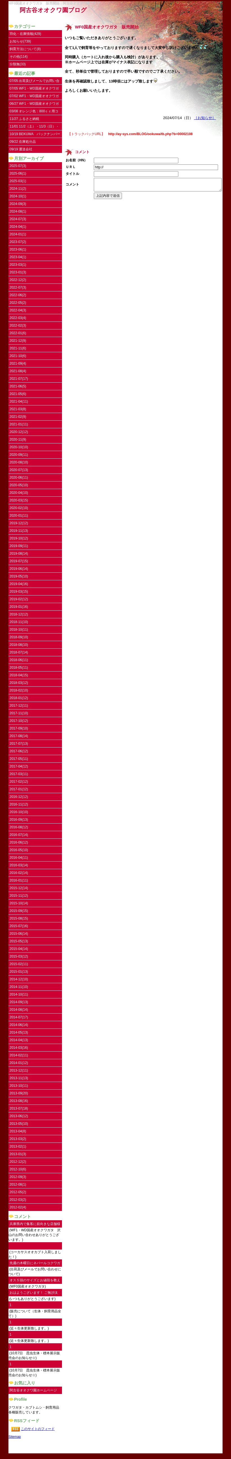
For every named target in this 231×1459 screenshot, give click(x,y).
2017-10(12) (19, 721)
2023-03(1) (18, 265)
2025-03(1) (18, 181)
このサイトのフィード (38, 1429)
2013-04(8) (18, 1131)
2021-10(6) (18, 356)
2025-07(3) (18, 166)
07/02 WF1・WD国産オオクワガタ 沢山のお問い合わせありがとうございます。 (35, 97)
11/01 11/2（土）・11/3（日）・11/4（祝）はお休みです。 (34, 127)
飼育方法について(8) (25, 49)
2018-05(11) (19, 668)
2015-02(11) (19, 964)
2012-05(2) (18, 1192)
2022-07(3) (18, 287)
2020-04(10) (19, 493)
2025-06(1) (18, 173)
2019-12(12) (19, 523)
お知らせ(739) (20, 41)
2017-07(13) (19, 744)
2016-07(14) (19, 835)
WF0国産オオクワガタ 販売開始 (107, 27)
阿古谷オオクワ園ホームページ (33, 1390)
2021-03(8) (18, 409)
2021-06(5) (18, 386)
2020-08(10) (19, 462)
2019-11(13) (19, 531)
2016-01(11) (19, 880)
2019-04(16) (19, 584)
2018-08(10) (19, 645)
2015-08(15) (19, 918)
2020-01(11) (19, 515)
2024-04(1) (18, 227)
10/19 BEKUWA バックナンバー (35, 134)
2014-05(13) (19, 1032)
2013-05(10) (19, 1124)
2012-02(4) (18, 1207)
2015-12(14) (19, 888)
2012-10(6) (18, 1169)
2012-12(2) (18, 1162)
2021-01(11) (19, 424)
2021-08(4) (18, 371)
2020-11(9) (18, 439)
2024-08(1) (18, 211)
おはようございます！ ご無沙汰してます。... (34, 1294)
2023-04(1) (18, 257)
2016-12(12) (19, 797)
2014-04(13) (19, 1040)
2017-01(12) (19, 789)
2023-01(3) (18, 272)
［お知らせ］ (205, 118)
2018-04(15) (19, 675)
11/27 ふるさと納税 (24, 119)
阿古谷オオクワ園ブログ (53, 10)
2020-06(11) (19, 477)
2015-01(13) (19, 972)
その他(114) (19, 57)
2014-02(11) (19, 1055)
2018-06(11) (19, 660)
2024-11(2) (18, 189)
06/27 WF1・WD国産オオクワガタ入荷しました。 (34, 105)
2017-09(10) (19, 728)
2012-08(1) (18, 1184)
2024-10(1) (18, 196)
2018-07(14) (19, 652)
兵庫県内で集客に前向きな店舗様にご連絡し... (35, 1225)
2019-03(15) (19, 592)
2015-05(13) (19, 941)
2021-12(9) (18, 341)
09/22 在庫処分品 (23, 142)
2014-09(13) (19, 1002)
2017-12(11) (19, 706)
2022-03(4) (18, 318)
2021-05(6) (18, 394)
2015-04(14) (19, 949)
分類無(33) (18, 64)
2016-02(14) (19, 873)
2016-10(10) (19, 812)
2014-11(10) (19, 987)
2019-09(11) (19, 546)
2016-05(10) (19, 850)
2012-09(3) (18, 1177)
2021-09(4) (18, 363)
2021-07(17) (19, 379)
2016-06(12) (19, 842)
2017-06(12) (19, 751)
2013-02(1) (18, 1146)
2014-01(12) (19, 1063)
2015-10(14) (19, 903)
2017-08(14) (19, 736)
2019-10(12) (19, 538)
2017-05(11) (19, 759)
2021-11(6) (18, 348)
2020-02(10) (19, 508)
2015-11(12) (19, 896)
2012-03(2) (18, 1200)
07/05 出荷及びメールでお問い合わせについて (34, 82)
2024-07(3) (18, 219)
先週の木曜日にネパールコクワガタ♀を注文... (35, 1264)
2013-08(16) (19, 1101)
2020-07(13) (19, 470)
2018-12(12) (19, 614)
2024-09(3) (18, 204)
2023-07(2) (18, 242)
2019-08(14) (19, 554)
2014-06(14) (19, 1025)
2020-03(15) (19, 500)
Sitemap (14, 1437)
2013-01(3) (18, 1154)
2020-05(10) (19, 485)
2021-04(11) (19, 401)
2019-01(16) (19, 607)
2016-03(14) (19, 865)
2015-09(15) (19, 911)
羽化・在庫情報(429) (25, 34)
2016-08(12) (19, 827)
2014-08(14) (19, 1010)
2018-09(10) (19, 637)
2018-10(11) (19, 630)
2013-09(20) (19, 1093)
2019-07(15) (19, 561)
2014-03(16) (19, 1048)
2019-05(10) (19, 576)
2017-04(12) (19, 766)
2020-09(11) (19, 455)
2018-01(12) (19, 698)
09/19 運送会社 (21, 149)
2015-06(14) (19, 934)
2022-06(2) (18, 295)
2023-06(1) (18, 249)
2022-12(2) (18, 280)
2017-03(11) (19, 774)
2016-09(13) (19, 820)
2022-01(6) (18, 333)
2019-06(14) (19, 569)
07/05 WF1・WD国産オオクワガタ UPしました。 (34, 89)
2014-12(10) (19, 979)
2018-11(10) (19, 622)
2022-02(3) (18, 325)
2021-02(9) (18, 417)
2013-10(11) (19, 1086)
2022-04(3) (18, 310)
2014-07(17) (19, 1017)
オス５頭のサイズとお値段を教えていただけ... (35, 1281)
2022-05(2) (18, 303)
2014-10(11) (19, 994)
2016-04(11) (19, 858)
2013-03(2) (18, 1139)
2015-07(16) (19, 926)
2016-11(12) (19, 804)
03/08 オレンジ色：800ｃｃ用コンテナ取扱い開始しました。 (34, 112)
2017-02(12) (19, 782)
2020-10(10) (19, 447)
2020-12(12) (19, 432)
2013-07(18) (19, 1108)
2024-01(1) (18, 234)
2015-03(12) (19, 956)
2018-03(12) (19, 683)
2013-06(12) (19, 1116)
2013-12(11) (19, 1070)
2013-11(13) (19, 1078)
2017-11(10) (19, 713)
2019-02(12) (19, 599)
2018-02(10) (19, 690)
